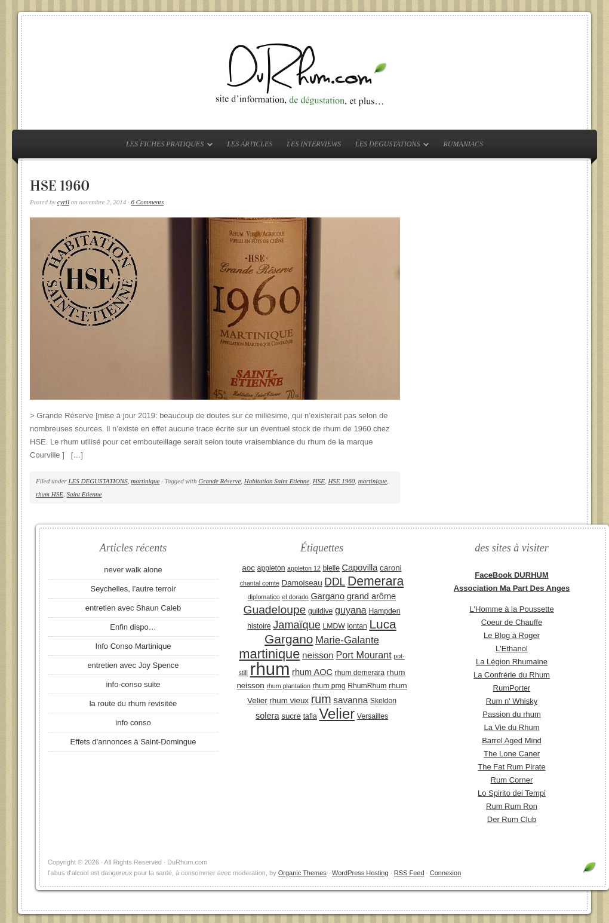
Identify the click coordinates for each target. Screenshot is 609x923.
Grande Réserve (219, 481)
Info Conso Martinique (133, 646)
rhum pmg (328, 686)
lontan (357, 626)
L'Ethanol (512, 648)
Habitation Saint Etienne (276, 481)
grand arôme (371, 596)
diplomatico (264, 596)
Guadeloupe (275, 609)
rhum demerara (360, 673)
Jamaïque (297, 625)
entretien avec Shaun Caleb (133, 607)
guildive (320, 611)
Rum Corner (512, 779)
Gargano (327, 596)
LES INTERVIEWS (314, 144)
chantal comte (259, 583)
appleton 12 (304, 568)
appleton (271, 568)
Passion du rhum (511, 714)
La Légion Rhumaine (512, 661)
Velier (337, 714)
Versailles (372, 716)
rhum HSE (49, 494)
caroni (391, 567)
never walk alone (133, 569)
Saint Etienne (84, 494)
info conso (132, 722)
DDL (334, 582)
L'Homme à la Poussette (511, 609)
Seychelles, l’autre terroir (133, 588)
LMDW (333, 626)
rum (321, 699)
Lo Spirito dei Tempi (512, 793)
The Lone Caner (512, 753)
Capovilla (360, 567)
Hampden (384, 611)
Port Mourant (364, 654)
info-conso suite (133, 684)
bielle (331, 568)
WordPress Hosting (360, 872)
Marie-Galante (347, 640)
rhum (270, 669)
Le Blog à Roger (512, 635)
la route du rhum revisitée (133, 703)
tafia (310, 716)
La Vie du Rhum (512, 727)
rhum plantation (288, 685)
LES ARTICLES (249, 144)
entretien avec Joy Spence (133, 665)
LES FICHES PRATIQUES (166, 146)
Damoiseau (302, 582)
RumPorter (512, 687)
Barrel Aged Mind (512, 740)
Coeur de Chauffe (511, 622)
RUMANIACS (463, 144)
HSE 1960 (60, 186)
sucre (291, 716)
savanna (350, 700)
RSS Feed (409, 872)
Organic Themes (302, 872)
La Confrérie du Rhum (511, 674)
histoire (258, 626)
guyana (351, 610)
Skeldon (383, 701)
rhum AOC (312, 672)
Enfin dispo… (133, 627)
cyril (63, 202)
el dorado (295, 596)
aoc (248, 567)
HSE (319, 481)
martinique (145, 481)
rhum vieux (289, 700)
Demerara (375, 581)
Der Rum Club (511, 819)
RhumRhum (366, 686)
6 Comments (147, 202)
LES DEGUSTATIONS (389, 146)
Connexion (446, 872)
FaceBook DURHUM (512, 575)
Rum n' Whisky (511, 701)
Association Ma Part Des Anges (512, 588)
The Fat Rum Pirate (511, 766)
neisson (318, 655)
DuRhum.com (304, 73)
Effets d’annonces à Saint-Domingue (133, 741)
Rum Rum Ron (511, 806)
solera (267, 715)
